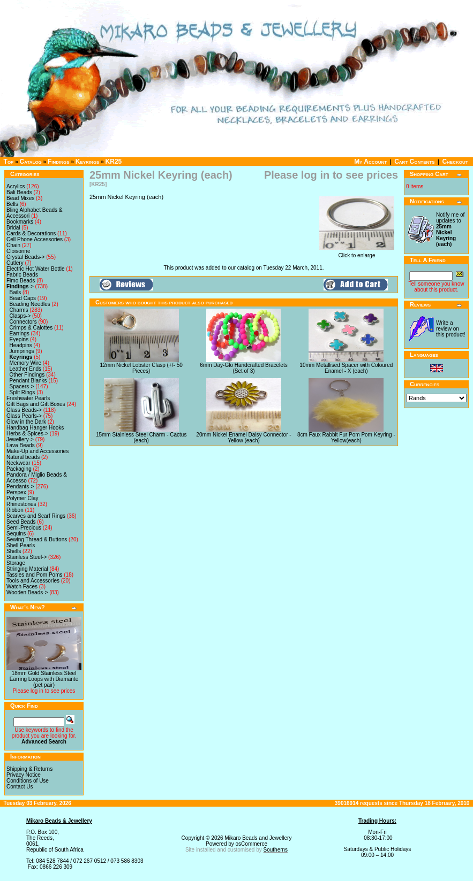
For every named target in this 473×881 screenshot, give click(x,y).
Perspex (16, 492)
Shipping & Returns (29, 769)
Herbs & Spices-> (27, 433)
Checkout (455, 161)
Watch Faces (21, 586)
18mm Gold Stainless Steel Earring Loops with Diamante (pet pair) (44, 679)
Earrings (19, 333)
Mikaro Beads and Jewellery (257, 838)
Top (9, 161)
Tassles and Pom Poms (34, 575)
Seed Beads (21, 522)
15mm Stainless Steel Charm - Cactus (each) (141, 437)
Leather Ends (26, 369)
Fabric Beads (22, 275)
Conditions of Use (27, 781)
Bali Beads (19, 192)
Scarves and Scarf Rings (35, 516)
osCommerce (251, 844)
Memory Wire (25, 363)
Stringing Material (27, 569)
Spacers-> (22, 386)
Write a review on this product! (450, 329)
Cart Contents (414, 161)
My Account (370, 161)
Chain (13, 245)
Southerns (276, 850)
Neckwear (18, 463)
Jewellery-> (20, 439)
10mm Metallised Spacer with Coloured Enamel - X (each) (346, 368)
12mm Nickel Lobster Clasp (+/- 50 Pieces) (141, 368)
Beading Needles (30, 304)
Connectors (23, 322)
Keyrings (88, 161)
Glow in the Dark (26, 422)
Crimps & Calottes (31, 328)
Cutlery (15, 263)
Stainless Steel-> (26, 557)
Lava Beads (20, 445)
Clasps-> (20, 316)
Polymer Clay (22, 498)
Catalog (31, 161)
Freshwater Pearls (28, 398)
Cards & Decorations (31, 233)
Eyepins (19, 339)
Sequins (16, 534)
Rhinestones (21, 504)
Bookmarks (19, 222)
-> (20, 286)
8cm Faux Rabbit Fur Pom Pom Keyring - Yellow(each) (346, 437)
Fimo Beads (20, 281)
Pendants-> (20, 486)
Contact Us (19, 787)
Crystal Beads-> (25, 257)
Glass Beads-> (24, 410)
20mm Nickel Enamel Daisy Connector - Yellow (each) (243, 437)
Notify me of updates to (450, 229)
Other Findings (27, 375)
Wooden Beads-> (27, 592)
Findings (59, 161)
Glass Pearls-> (24, 416)
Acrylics (15, 186)
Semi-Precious (23, 528)
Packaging (19, 469)
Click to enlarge (356, 253)
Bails (15, 292)
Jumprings (22, 351)
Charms (19, 310)
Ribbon (15, 510)
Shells (13, 551)
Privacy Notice (23, 775)
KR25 (114, 161)
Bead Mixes (20, 198)
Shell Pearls (20, 545)
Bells (12, 204)
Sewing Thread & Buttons (36, 539)
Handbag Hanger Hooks (35, 428)
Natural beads (23, 457)
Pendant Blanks (28, 381)
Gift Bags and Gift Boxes (35, 404)
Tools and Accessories (32, 581)
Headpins (21, 345)
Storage (15, 563)
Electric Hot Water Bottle (35, 269)
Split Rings (22, 392)
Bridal (13, 228)
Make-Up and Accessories (37, 451)
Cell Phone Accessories (34, 239)
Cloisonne (18, 251)
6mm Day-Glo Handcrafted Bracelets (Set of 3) (243, 368)
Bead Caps (23, 298)
